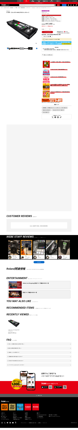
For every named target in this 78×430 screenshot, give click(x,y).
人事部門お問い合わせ (16, 421)
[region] (39, 327)
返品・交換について (4, 418)
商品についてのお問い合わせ (48, 56)
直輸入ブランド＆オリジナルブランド (54, 418)
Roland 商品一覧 (46, 113)
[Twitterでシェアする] (52, 119)
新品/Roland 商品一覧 (46, 111)
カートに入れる (48, 33)
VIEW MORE (39, 263)
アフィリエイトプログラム (5, 421)
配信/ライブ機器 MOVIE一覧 (30, 294)
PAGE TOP (40, 397)
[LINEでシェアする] (58, 119)
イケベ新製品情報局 (40, 418)
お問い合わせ (15, 418)
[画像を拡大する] (36, 45)
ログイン (70, 1)
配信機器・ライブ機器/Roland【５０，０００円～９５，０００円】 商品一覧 (55, 109)
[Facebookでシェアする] (55, 119)
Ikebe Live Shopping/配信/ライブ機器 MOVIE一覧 (36, 285)
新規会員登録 (75, 1)
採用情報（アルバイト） (28, 421)
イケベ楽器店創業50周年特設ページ (39, 3)
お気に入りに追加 (46, 37)
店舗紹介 (26, 418)
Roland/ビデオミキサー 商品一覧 (58, 111)
